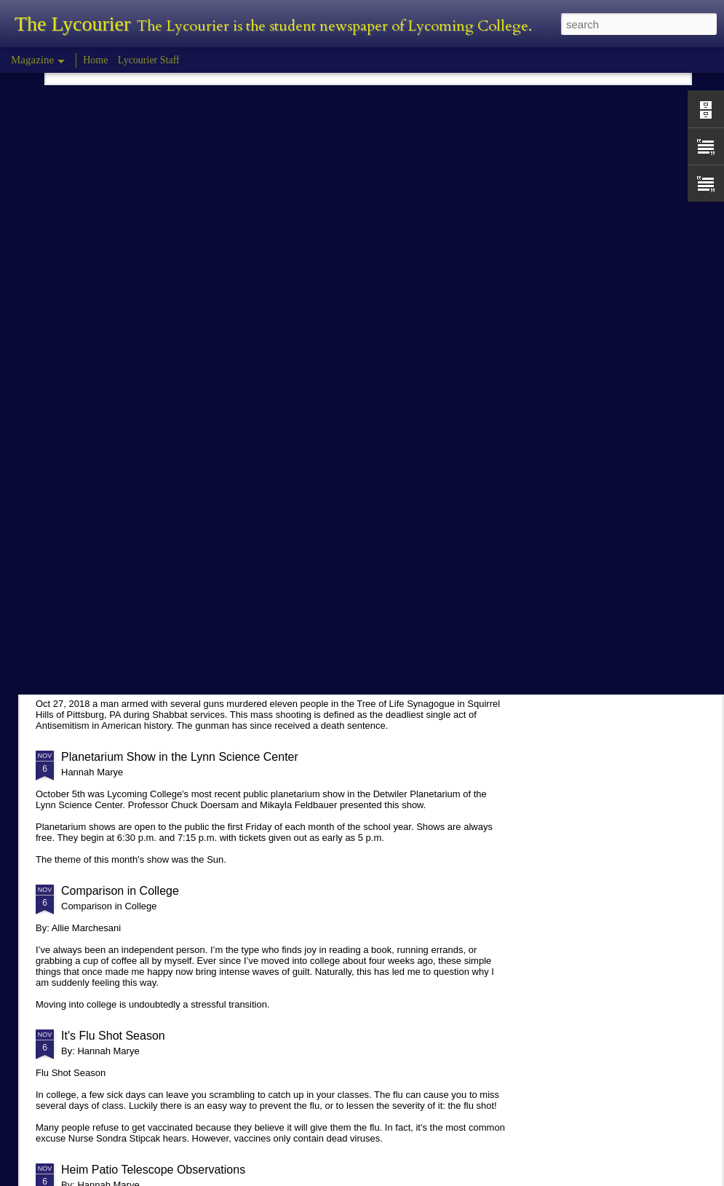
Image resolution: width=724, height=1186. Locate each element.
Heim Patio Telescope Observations (153, 1169)
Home (95, 60)
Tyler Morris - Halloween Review (144, 521)
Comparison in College (120, 891)
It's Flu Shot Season (113, 1035)
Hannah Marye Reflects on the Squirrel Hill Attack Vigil (201, 645)
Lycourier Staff (149, 60)
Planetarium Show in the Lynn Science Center (179, 757)
